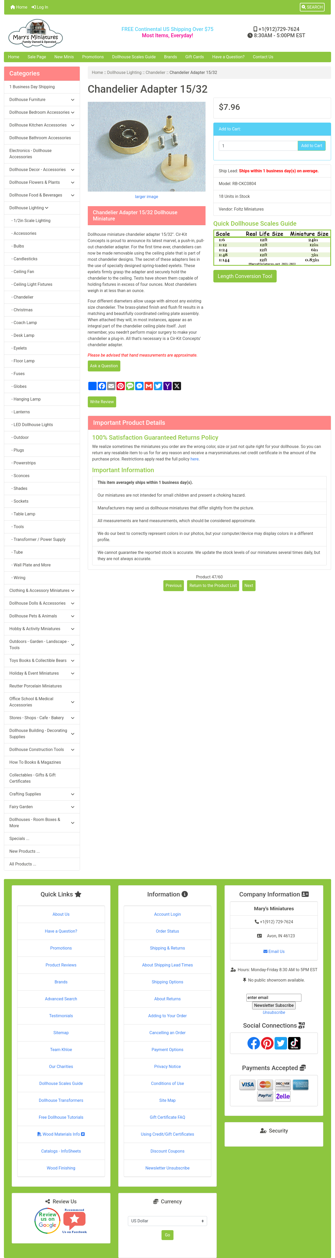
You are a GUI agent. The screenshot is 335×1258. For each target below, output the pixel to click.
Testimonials (61, 1015)
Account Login (167, 914)
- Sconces (19, 475)
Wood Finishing (61, 1168)
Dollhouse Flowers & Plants (42, 182)
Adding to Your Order (167, 1015)
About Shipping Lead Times (167, 965)
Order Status (167, 931)
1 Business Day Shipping (32, 86)
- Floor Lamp (22, 360)
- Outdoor (19, 437)
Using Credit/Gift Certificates (167, 1134)
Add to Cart (311, 145)
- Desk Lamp (21, 335)
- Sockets (18, 501)
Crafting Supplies (42, 794)
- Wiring (17, 577)
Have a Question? (228, 56)
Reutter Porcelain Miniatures (35, 686)
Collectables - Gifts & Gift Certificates (32, 778)
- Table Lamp (22, 513)
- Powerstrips (22, 462)
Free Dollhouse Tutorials (61, 1117)
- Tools (16, 526)
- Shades (18, 488)
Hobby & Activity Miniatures (42, 628)
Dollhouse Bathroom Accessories (40, 137)
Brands (170, 56)
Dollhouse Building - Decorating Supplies (42, 733)
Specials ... (19, 838)
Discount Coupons (168, 1151)
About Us (61, 914)
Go (167, 1234)
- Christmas (21, 309)
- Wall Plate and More (30, 564)
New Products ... (24, 851)
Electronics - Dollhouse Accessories (30, 153)
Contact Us (263, 56)
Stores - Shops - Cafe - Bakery (42, 717)
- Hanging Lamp (25, 399)
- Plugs (16, 450)
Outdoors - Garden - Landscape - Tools (42, 644)
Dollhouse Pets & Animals (42, 616)
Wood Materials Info (61, 1134)
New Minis (64, 56)
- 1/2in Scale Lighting (30, 220)
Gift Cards (194, 56)
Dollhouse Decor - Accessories (42, 169)
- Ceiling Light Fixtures (30, 284)
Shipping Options (167, 981)
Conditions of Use (167, 1083)
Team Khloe (61, 1049)
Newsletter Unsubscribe (167, 1168)
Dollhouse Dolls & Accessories (42, 603)
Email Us (274, 951)
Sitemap (61, 1032)
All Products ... (22, 864)
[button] (312, 7)
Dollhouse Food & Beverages (42, 195)
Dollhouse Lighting (124, 72)
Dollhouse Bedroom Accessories (42, 112)
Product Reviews (61, 965)
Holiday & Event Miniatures (42, 673)
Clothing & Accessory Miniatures (42, 590)
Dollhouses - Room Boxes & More (42, 822)
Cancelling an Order (167, 1032)
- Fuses (17, 373)
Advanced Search (61, 998)
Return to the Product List (213, 585)
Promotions (93, 56)
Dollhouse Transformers (61, 1100)
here (194, 459)
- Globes (18, 386)
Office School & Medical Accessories (42, 701)
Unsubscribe (274, 1012)
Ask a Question (104, 365)
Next (249, 585)
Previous (174, 585)
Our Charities (61, 1066)
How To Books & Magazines (35, 762)
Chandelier (155, 72)
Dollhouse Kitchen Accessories (42, 125)
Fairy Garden (42, 806)
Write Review (102, 401)
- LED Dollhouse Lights (31, 424)
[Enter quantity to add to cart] (258, 146)
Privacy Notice (167, 1066)
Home (18, 7)
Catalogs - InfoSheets (61, 1151)
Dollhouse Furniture (42, 99)
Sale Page (37, 56)
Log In (40, 7)
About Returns (167, 998)
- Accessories (22, 233)
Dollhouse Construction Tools (42, 749)
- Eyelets (18, 348)
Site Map (167, 1100)
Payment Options (167, 1049)
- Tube (16, 552)
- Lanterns (19, 411)
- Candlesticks (23, 258)
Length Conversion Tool (245, 276)
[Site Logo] (58, 33)
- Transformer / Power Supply (37, 539)
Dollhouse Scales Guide (134, 56)
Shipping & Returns (167, 948)
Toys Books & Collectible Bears (42, 660)
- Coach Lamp (23, 322)
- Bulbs (16, 246)
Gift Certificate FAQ (167, 1117)
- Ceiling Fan (21, 271)
